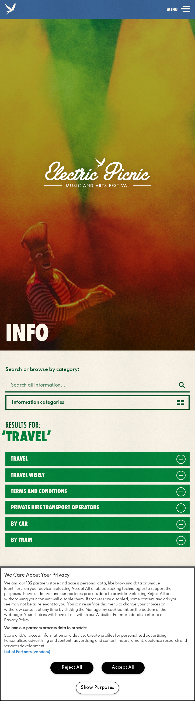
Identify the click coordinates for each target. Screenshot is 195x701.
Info (27, 332)
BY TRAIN (22, 540)
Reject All (72, 667)
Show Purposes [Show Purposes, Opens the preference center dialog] (97, 688)
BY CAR (19, 523)
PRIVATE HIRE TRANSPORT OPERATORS (55, 507)
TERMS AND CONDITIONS (39, 491)
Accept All (123, 667)
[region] (97, 634)
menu (178, 13)
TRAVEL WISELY (28, 475)
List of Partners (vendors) (27, 652)
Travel (19, 458)
